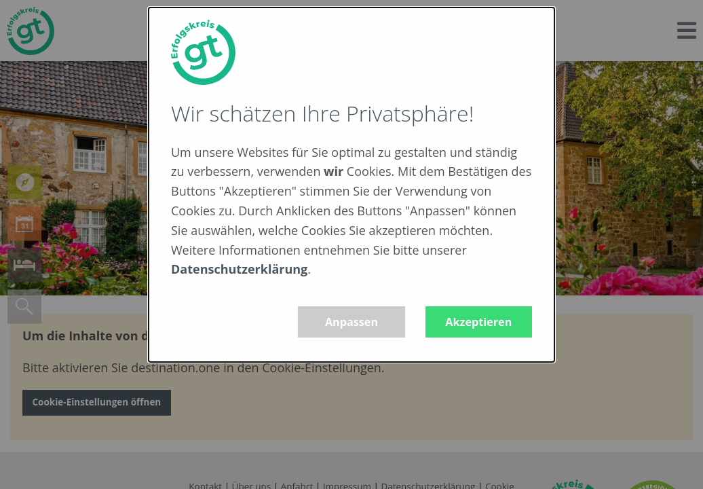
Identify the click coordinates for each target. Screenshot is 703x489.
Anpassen (351, 321)
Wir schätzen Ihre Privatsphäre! (322, 113)
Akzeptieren (478, 321)
